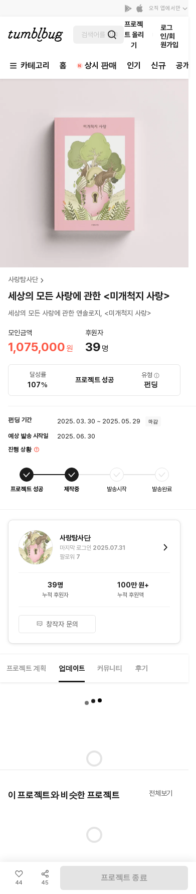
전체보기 (160, 793)
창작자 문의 (57, 624)
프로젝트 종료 (124, 877)
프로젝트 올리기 (134, 34)
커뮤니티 (109, 668)
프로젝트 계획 (26, 668)
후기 (141, 668)
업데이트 (72, 668)
